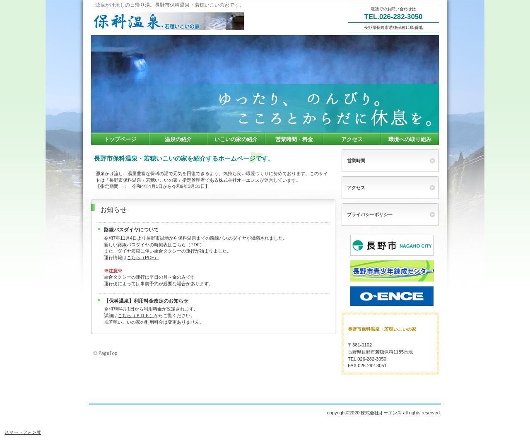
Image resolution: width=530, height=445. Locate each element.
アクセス (356, 187)
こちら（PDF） (188, 244)
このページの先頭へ (106, 353)
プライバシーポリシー (370, 214)
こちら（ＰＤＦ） (136, 315)
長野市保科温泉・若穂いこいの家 (174, 21)
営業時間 (356, 160)
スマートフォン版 (23, 432)
